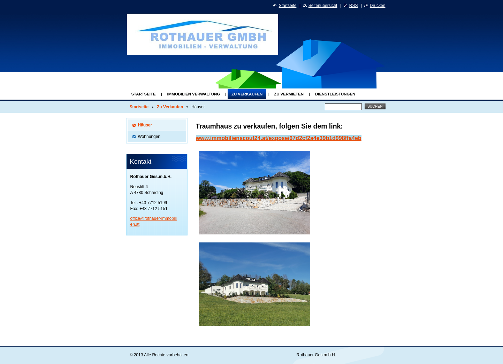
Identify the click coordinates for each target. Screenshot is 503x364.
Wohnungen (149, 136)
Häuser (145, 125)
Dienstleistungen (335, 94)
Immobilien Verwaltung (193, 94)
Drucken (378, 5)
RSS (353, 5)
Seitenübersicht (322, 5)
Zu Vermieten (289, 94)
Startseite (143, 94)
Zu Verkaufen (246, 94)
